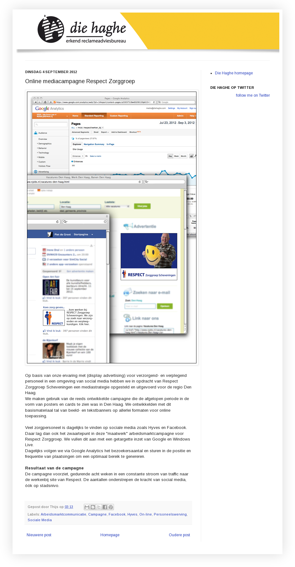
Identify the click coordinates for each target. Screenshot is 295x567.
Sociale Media (40, 520)
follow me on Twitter (253, 95)
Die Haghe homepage (234, 73)
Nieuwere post (39, 535)
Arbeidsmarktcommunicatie (63, 514)
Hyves (132, 514)
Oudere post (179, 535)
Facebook (117, 514)
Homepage (110, 535)
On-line (145, 514)
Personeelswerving (170, 514)
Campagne (97, 514)
